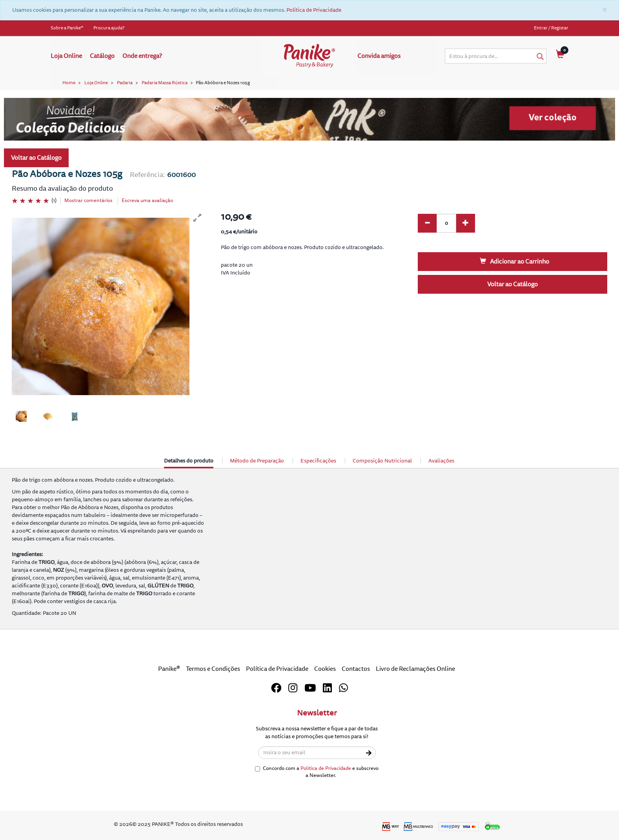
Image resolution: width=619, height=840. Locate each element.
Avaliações (441, 460)
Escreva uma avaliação (147, 200)
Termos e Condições (213, 669)
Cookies (325, 669)
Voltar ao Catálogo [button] (36, 158)
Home (68, 82)
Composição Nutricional (382, 460)
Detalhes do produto (188, 462)
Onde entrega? (142, 56)
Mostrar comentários (88, 200)
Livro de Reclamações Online (415, 669)
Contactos (356, 669)
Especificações (318, 460)
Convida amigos (379, 56)
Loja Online (66, 56)
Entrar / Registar (551, 28)
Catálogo (102, 56)
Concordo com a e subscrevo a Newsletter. (317, 772)
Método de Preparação (257, 460)
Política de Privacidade (313, 10)
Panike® (169, 669)
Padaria (125, 82)
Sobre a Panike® (67, 28)
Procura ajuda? (108, 28)
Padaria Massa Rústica (165, 82)
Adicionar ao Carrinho (514, 261)
